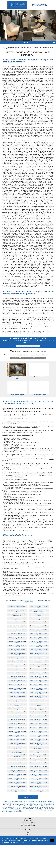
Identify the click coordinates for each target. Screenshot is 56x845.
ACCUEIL (25, 42)
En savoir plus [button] (20, 842)
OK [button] (52, 840)
